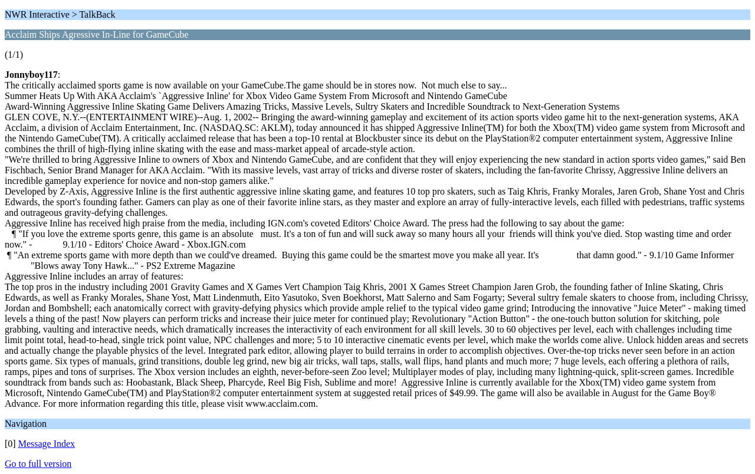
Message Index (46, 444)
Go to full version (38, 464)
